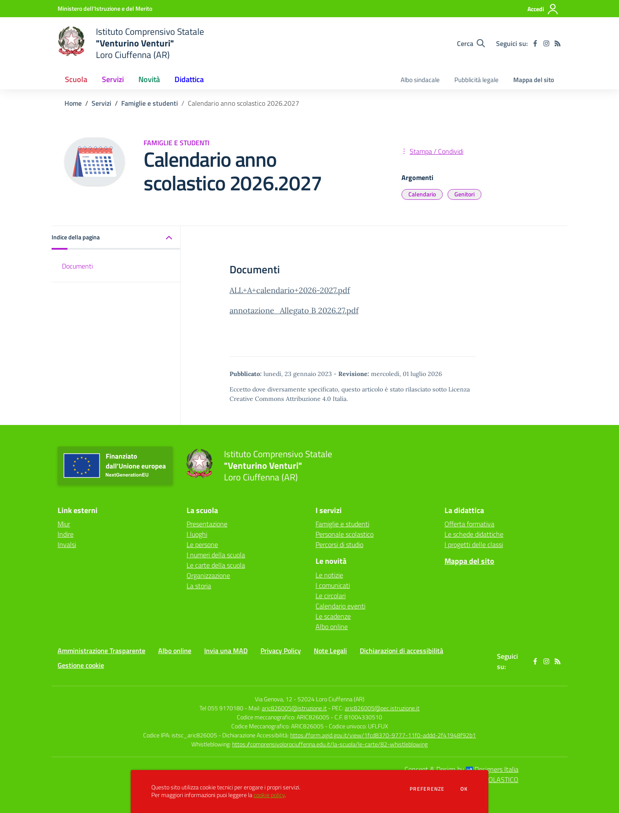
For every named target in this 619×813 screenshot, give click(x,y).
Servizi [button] (113, 79)
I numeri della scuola (216, 555)
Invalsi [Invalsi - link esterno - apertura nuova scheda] (67, 544)
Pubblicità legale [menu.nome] (476, 80)
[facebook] (535, 43)
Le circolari (331, 595)
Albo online (332, 626)
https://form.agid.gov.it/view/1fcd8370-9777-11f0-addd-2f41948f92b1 (383, 735)
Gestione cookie (81, 665)
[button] (116, 238)
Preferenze (427, 789)
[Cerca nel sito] (470, 43)
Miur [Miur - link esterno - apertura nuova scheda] (64, 524)
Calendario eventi (340, 606)
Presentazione (207, 524)
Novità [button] (149, 79)
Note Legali (330, 650)
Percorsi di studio (339, 544)
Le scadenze (333, 616)
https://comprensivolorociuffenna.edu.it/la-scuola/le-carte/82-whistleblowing (330, 744)
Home (73, 103)
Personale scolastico (345, 534)
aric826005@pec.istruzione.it (382, 707)
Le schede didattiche (473, 534)
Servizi (101, 103)
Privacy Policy (280, 650)
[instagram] (546, 43)
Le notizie (329, 575)
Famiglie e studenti (149, 103)
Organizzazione (208, 575)
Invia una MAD (226, 650)
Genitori (464, 194)
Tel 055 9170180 (221, 707)
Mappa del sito (533, 80)
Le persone (202, 544)
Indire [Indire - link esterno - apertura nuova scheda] (66, 534)
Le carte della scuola (216, 565)
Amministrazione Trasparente (101, 650)
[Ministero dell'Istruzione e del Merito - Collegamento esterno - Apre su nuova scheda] (105, 8)
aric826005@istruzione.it (294, 707)
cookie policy (269, 795)
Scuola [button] (76, 79)
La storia (199, 586)
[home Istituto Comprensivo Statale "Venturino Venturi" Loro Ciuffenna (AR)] (131, 43)
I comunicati (333, 585)
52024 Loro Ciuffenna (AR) (331, 698)
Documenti (77, 266)
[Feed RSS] (557, 43)
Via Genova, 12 (273, 698)
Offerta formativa (469, 524)
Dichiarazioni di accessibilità (401, 650)
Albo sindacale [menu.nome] (420, 80)
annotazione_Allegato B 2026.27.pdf (294, 310)
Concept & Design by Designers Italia (461, 769)
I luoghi (197, 534)
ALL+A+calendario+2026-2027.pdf (290, 290)
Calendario (422, 194)
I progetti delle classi (473, 544)
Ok (464, 789)
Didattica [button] (189, 79)
